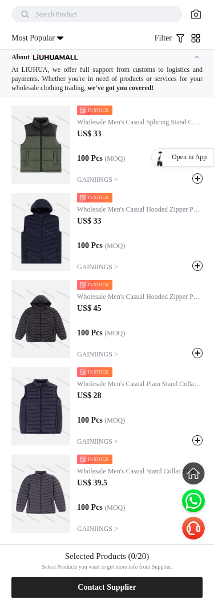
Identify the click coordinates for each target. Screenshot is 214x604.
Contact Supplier (107, 587)
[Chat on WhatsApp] (193, 500)
